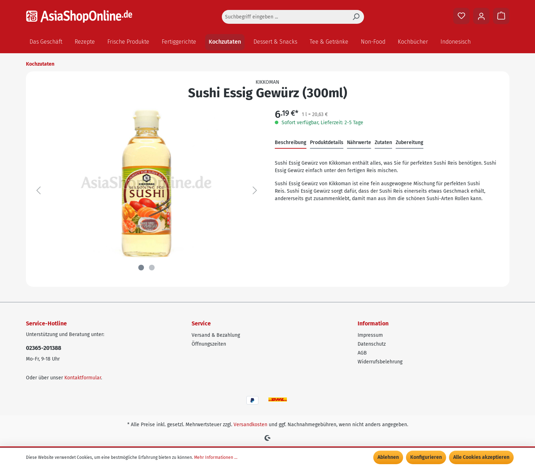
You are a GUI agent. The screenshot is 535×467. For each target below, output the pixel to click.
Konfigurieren (426, 457)
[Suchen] (356, 17)
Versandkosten (250, 425)
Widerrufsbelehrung (380, 362)
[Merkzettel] (461, 16)
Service (201, 323)
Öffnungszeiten (209, 344)
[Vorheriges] (38, 190)
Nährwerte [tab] (359, 142)
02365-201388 (43, 348)
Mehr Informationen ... (215, 457)
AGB (362, 353)
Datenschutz (372, 344)
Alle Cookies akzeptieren (481, 457)
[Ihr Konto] (481, 16)
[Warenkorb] (501, 16)
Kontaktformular (82, 378)
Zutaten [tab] (383, 142)
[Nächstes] (255, 190)
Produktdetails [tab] (326, 142)
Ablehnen (388, 457)
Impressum (370, 335)
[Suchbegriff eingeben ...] (285, 17)
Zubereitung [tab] (409, 142)
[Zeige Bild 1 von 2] (141, 267)
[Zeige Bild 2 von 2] (152, 267)
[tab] (290, 143)
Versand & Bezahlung (216, 335)
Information (373, 323)
